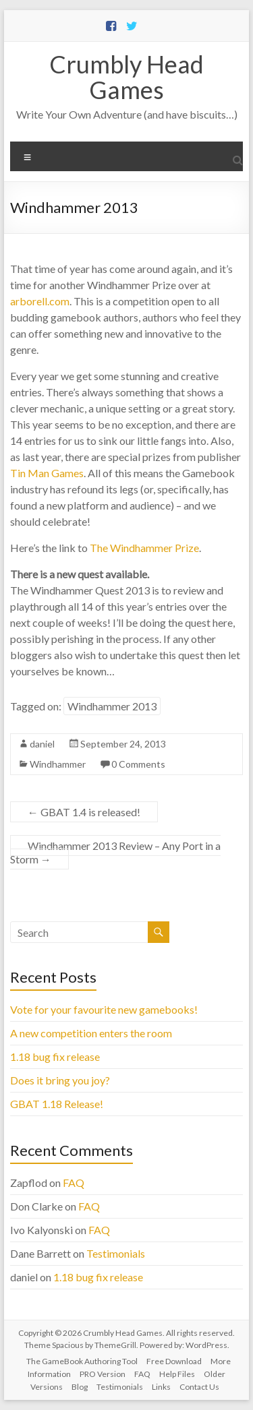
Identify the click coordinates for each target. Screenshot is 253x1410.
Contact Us (199, 1387)
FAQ (73, 1182)
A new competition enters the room (91, 1032)
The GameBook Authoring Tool (82, 1361)
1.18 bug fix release (55, 1056)
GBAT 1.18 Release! (56, 1103)
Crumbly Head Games (126, 76)
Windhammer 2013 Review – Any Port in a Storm (115, 852)
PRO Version (102, 1374)
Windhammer (58, 764)
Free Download (174, 1361)
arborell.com (39, 301)
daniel (42, 743)
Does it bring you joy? (60, 1080)
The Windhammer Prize (144, 547)
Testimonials (115, 1253)
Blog (80, 1387)
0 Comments (138, 764)
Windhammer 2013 (112, 706)
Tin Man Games (47, 472)
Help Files (177, 1374)
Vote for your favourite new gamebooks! (104, 1009)
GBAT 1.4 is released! (84, 811)
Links (161, 1387)
